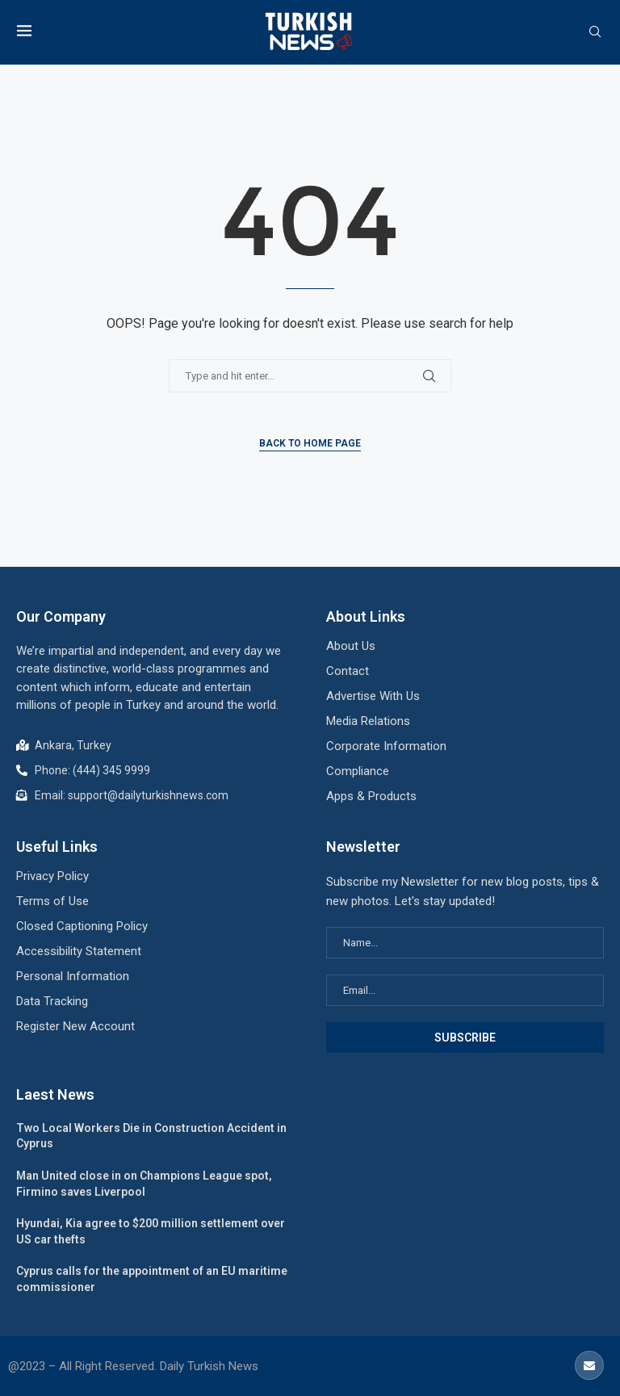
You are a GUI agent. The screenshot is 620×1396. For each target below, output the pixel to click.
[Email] (589, 1365)
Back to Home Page (310, 443)
